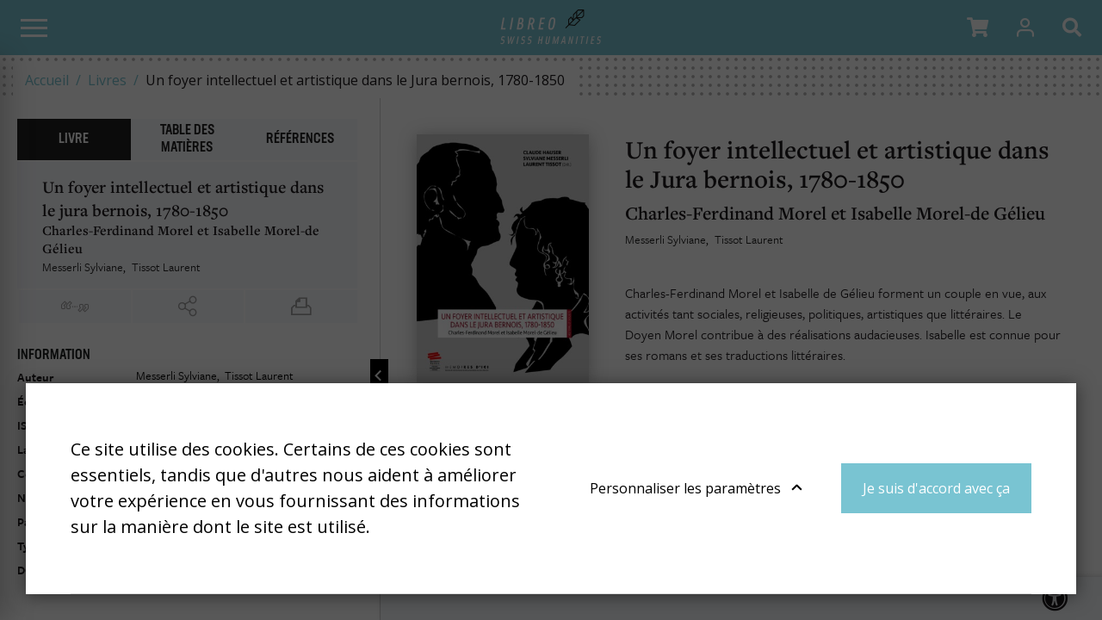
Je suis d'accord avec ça (936, 488)
